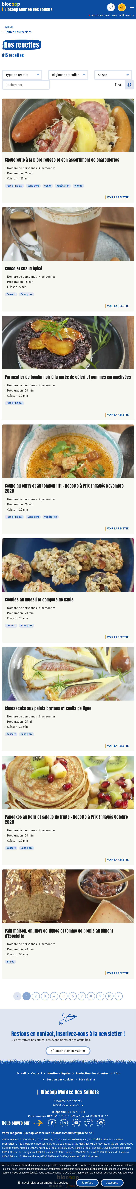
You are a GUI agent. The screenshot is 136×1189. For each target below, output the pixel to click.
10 (109, 996)
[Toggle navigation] (132, 8)
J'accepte (112, 1182)
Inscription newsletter (68, 1051)
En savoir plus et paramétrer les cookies (43, 1182)
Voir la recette (118, 197)
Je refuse (87, 1182)
